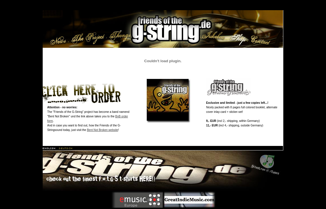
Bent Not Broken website (102, 130)
